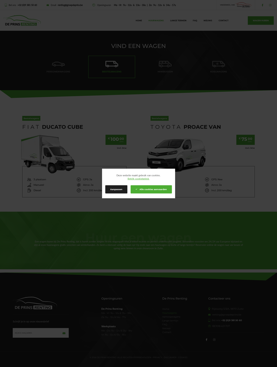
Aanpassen (116, 189)
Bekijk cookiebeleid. (138, 178)
